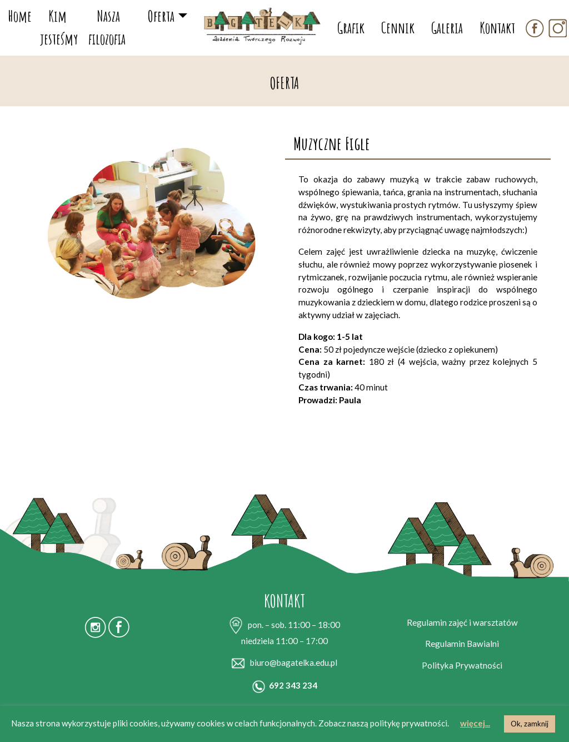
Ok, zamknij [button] (529, 723)
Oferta (161, 16)
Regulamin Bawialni (462, 644)
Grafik (351, 27)
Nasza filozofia (107, 27)
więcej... (475, 723)
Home (20, 16)
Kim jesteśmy (59, 27)
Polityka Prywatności (462, 665)
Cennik (398, 27)
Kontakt (497, 27)
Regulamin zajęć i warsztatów (462, 622)
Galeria (447, 27)
